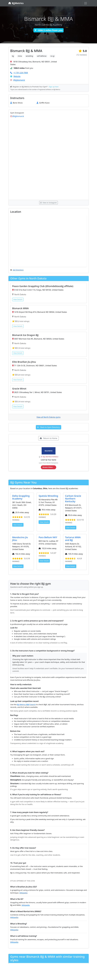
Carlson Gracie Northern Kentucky (73, 498)
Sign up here (54, 87)
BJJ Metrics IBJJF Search (26, 704)
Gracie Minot (19, 388)
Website (17, 76)
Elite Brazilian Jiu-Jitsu (24, 361)
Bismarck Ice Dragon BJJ (25, 335)
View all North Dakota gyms (48, 417)
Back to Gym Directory (48, 427)
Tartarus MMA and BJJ (73, 539)
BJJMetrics (16, 3)
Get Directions (18, 270)
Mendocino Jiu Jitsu (20, 539)
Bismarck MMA (20, 308)
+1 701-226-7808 (21, 72)
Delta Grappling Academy (21, 497)
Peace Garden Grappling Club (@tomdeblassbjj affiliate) (42, 286)
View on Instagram (48, 203)
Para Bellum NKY (48, 537)
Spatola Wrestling (48, 495)
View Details (17, 299)
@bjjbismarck (19, 80)
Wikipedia (23, 893)
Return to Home (48, 438)
